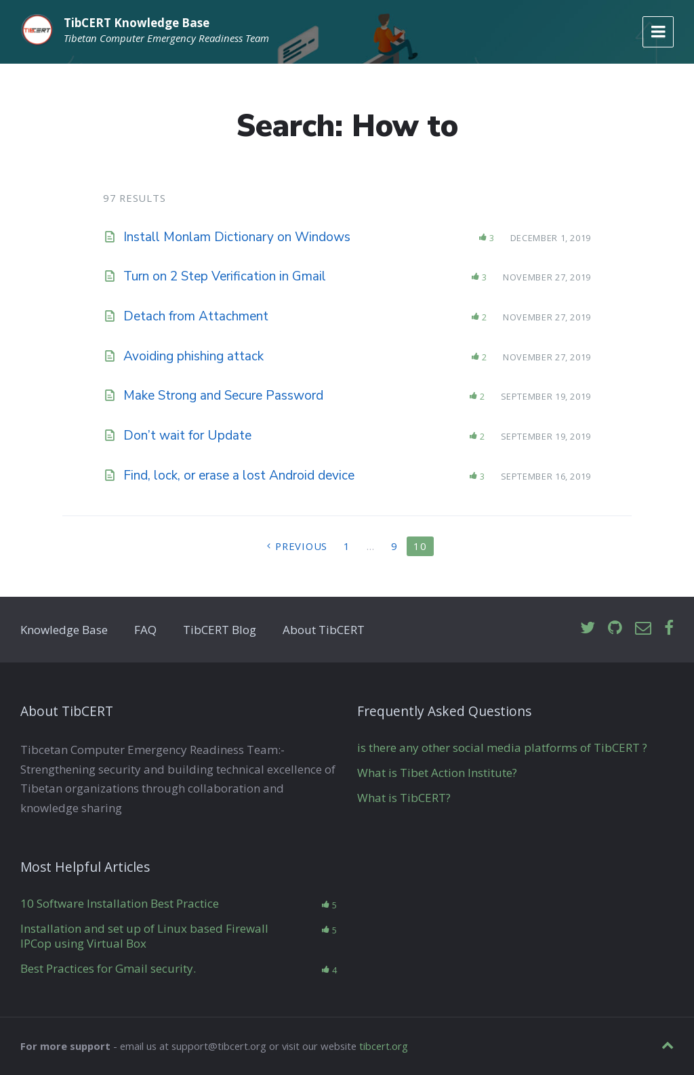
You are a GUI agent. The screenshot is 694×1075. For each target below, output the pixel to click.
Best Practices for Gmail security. (108, 968)
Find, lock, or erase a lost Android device (238, 475)
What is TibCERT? (404, 797)
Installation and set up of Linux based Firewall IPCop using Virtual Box (144, 936)
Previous (301, 546)
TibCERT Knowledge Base (136, 22)
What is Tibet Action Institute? (437, 772)
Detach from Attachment (195, 316)
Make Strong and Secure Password (223, 395)
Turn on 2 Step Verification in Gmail (224, 276)
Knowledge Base (64, 629)
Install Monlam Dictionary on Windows (236, 237)
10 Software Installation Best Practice (119, 903)
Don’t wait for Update (187, 435)
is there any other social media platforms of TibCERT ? (502, 747)
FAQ (145, 629)
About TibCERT (324, 629)
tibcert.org (383, 1046)
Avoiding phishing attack (193, 356)
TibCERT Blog (219, 629)
